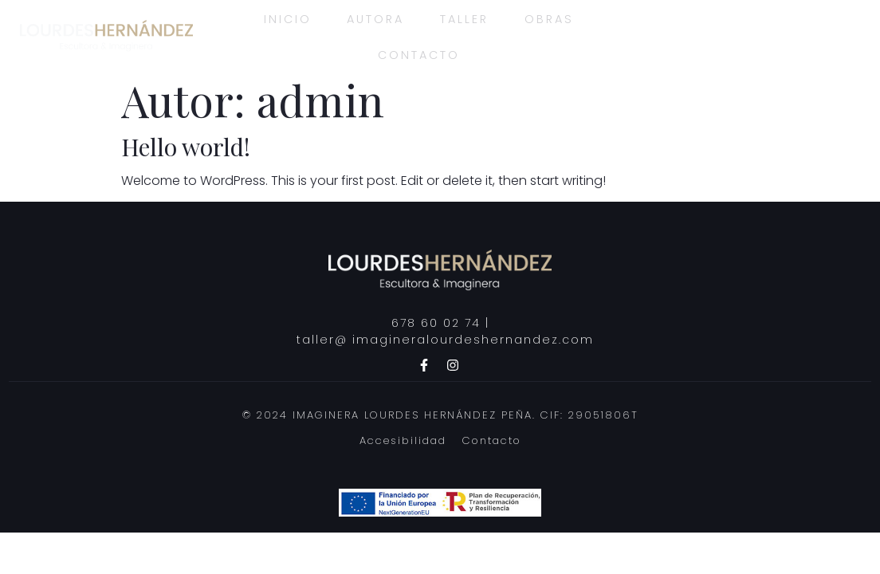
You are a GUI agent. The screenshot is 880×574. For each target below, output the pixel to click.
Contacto (417, 53)
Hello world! (185, 147)
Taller (464, 18)
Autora (371, 18)
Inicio (279, 18)
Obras (552, 18)
